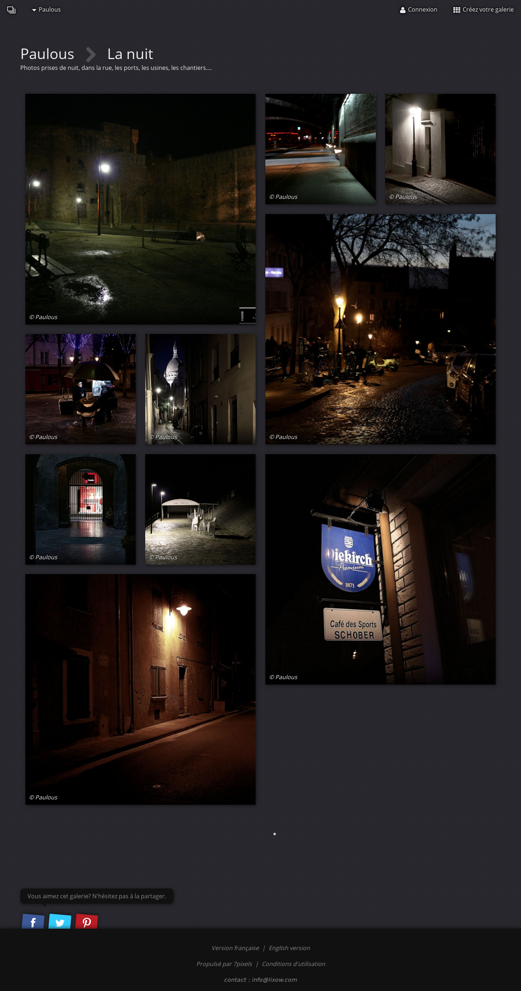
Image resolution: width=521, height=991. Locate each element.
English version (289, 948)
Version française (235, 948)
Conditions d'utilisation (293, 964)
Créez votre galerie (483, 9)
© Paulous (43, 317)
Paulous (46, 9)
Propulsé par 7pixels (224, 964)
